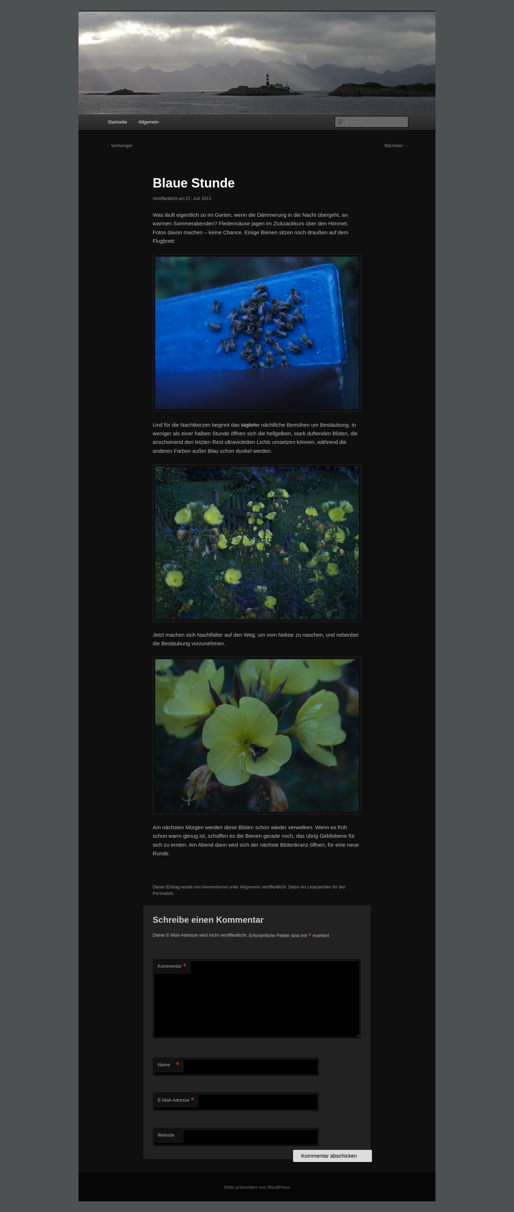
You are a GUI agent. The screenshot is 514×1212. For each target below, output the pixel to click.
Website (166, 1135)
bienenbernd (215, 887)
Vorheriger (119, 145)
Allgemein (148, 122)
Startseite (117, 122)
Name (168, 1065)
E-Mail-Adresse (176, 1100)
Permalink (163, 893)
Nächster (396, 145)
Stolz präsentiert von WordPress (257, 1187)
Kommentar (172, 966)
